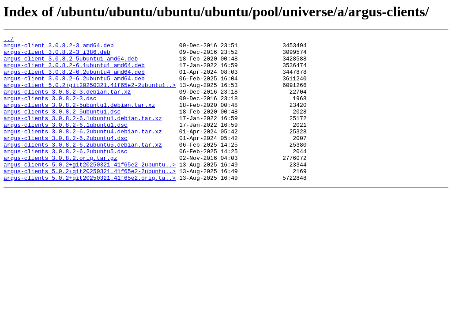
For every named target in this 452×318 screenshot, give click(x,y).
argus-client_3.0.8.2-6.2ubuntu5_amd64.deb (74, 87)
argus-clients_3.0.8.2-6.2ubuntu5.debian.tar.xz (83, 167)
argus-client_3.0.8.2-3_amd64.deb (59, 48)
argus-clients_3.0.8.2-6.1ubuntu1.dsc (66, 143)
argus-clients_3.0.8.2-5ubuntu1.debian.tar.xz (79, 119)
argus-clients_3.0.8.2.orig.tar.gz (60, 183)
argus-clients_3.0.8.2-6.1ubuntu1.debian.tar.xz (83, 135)
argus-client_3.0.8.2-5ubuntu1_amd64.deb (71, 64)
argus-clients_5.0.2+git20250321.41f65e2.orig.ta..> (90, 207)
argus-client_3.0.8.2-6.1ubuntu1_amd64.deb (74, 72)
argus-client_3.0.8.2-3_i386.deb (57, 56)
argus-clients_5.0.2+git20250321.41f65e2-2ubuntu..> (90, 191)
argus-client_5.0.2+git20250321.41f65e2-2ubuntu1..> (90, 95)
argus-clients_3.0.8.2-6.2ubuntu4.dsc (66, 159)
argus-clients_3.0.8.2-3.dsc (50, 111)
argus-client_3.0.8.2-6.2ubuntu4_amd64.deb (74, 79)
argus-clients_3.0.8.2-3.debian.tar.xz (67, 103)
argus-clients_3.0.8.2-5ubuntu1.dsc (62, 127)
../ (9, 40)
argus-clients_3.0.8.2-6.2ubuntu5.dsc (66, 175)
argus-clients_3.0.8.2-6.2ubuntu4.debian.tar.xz (83, 151)
